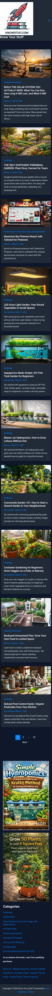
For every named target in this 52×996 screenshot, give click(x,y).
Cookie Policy (16, 977)
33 (34, 737)
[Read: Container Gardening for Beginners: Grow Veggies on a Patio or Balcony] (26, 544)
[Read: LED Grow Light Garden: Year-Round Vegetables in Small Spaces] (26, 281)
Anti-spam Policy (21, 973)
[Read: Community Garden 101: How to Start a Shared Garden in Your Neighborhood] (26, 479)
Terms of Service (30, 977)
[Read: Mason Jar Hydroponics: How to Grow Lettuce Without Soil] (26, 414)
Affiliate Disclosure (21, 969)
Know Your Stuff (11, 37)
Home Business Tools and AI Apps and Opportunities (24, 232)
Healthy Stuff (9, 917)
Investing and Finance (12, 933)
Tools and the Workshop (13, 942)
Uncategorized (9, 947)
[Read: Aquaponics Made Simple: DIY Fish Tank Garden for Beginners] (26, 349)
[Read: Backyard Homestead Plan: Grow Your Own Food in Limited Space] (26, 612)
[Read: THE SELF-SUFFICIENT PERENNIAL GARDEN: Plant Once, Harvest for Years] (26, 141)
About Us (7, 969)
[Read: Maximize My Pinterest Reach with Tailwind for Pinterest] (26, 212)
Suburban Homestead (12, 82)
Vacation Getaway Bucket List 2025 (18, 951)
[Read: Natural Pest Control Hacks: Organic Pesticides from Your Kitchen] (26, 680)
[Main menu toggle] (49, 20)
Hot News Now (9, 929)
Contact (33, 973)
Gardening (8, 160)
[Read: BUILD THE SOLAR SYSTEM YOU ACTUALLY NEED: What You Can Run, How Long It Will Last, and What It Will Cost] (26, 63)
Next (26, 742)
